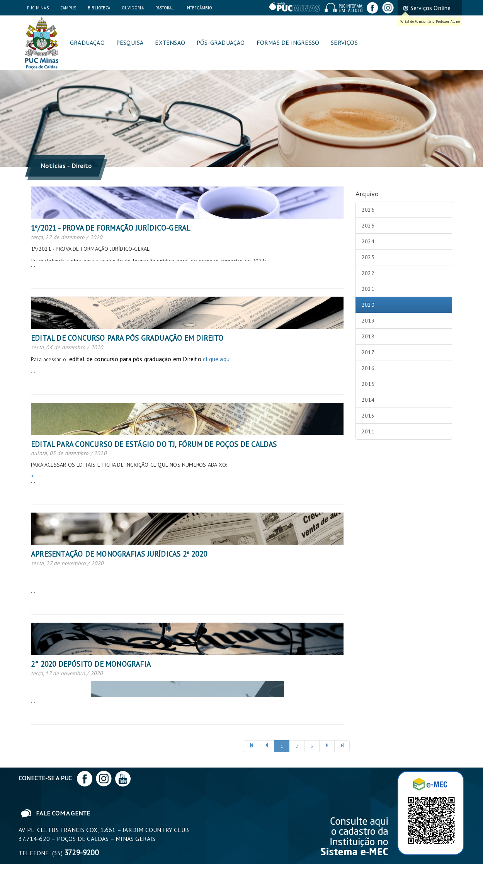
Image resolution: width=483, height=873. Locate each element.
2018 (368, 336)
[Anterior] (251, 746)
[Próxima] (327, 746)
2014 (368, 399)
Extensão (170, 42)
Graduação (87, 42)
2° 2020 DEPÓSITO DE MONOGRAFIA (91, 664)
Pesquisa (130, 42)
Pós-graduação (221, 42)
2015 (368, 383)
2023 (368, 257)
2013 (368, 415)
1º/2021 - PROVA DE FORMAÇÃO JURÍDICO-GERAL (110, 228)
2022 (368, 273)
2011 (368, 431)
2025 (368, 225)
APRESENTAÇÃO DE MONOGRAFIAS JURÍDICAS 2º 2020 (119, 554)
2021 (368, 288)
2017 (368, 352)
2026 (368, 209)
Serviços (344, 42)
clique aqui (217, 359)
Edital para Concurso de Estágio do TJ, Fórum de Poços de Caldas (154, 444)
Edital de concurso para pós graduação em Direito (127, 338)
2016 (368, 368)
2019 (368, 320)
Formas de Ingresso (288, 42)
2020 (368, 304)
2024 (368, 241)
